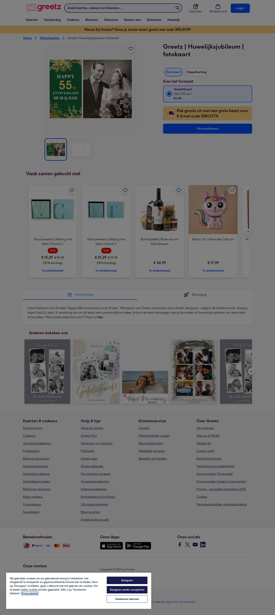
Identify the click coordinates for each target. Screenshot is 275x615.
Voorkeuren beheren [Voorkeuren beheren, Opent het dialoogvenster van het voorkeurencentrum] (127, 599)
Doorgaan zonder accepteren (127, 589)
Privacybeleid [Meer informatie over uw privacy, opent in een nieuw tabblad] (30, 593)
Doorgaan (127, 580)
